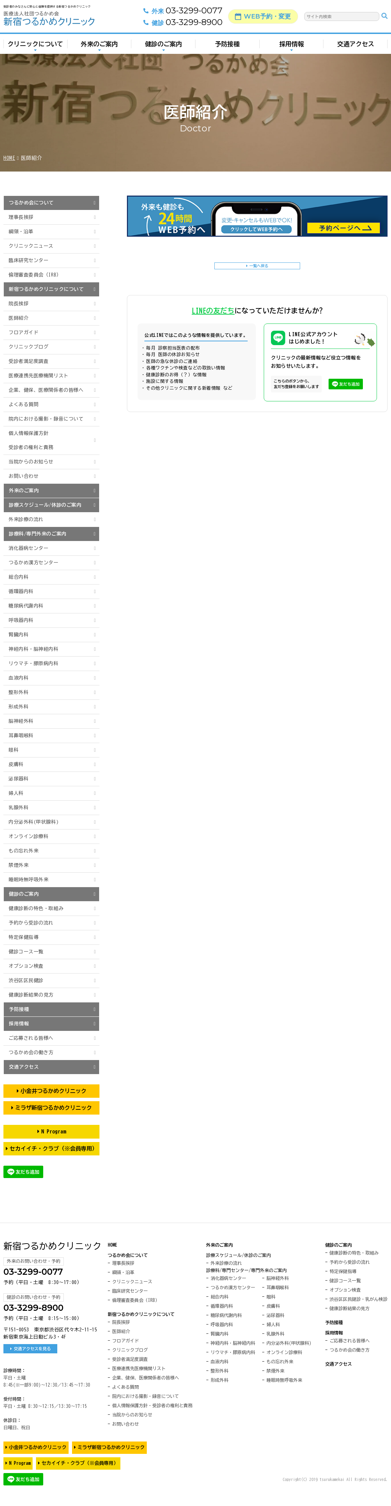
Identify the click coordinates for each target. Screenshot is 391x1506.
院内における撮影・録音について (46, 418)
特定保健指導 (23, 937)
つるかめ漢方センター (34, 562)
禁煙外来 (18, 865)
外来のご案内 (99, 47)
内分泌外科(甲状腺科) (34, 822)
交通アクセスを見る (32, 1348)
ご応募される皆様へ (31, 1038)
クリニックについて (35, 47)
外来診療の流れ (26, 519)
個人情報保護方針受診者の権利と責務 (31, 440)
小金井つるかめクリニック (53, 1091)
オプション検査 (26, 966)
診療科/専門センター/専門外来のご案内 (246, 1270)
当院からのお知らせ (31, 461)
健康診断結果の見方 (31, 994)
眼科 (14, 750)
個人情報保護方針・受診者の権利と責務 (152, 1405)
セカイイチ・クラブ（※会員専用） (53, 1148)
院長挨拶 (18, 303)
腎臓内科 (18, 634)
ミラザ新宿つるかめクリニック (53, 1107)
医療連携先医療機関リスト (39, 375)
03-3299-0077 (173, 14)
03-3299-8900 (173, 26)
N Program (53, 1131)
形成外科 (18, 706)
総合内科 (18, 577)
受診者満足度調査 (28, 361)
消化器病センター (28, 548)
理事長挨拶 (21, 217)
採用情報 (291, 47)
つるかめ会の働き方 (31, 1052)
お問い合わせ (23, 476)
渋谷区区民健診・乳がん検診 (359, 1299)
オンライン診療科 (28, 836)
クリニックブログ (28, 346)
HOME (9, 158)
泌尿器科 (18, 778)
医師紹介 (18, 318)
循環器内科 (21, 591)
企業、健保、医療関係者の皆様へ (46, 390)
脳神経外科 (21, 721)
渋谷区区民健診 (26, 980)
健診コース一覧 (26, 951)
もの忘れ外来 (23, 850)
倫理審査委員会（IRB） (35, 274)
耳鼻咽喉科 (21, 735)
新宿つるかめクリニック (52, 1246)
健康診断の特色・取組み (36, 908)
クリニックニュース (31, 246)
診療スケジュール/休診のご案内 (45, 505)
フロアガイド (23, 332)
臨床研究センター (28, 260)
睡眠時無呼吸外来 (28, 879)
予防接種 (227, 47)
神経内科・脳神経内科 (34, 649)
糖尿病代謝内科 (26, 605)
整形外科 (18, 692)
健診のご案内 (163, 47)
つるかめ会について (31, 202)
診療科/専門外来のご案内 (38, 533)
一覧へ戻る (259, 267)
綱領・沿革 (21, 231)
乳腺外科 (18, 807)
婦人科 (16, 793)
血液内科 (18, 677)
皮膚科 (16, 764)
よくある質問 (23, 404)
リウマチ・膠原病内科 (34, 663)
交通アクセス (355, 47)
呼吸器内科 (21, 620)
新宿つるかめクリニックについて (46, 289)
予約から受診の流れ (31, 922)
